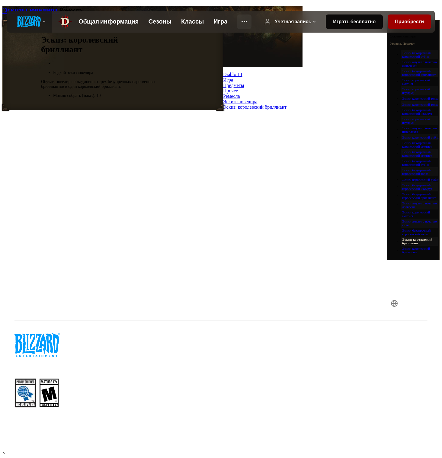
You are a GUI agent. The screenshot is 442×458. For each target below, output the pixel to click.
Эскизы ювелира (31, 10)
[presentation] (29, 22)
